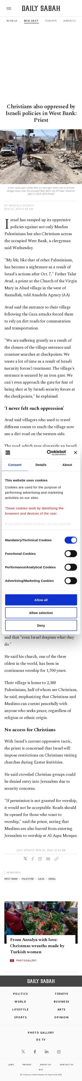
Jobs (11, 1064)
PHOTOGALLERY (26, 960)
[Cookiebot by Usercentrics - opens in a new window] (49, 452)
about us (45, 1064)
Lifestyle (20, 1009)
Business (61, 1001)
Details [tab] (41, 465)
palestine (28, 878)
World (12, 20)
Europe (51, 20)
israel (52, 878)
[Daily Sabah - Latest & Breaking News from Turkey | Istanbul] (41, 8)
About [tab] (67, 465)
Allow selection (41, 612)
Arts (62, 1009)
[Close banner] (75, 452)
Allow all (41, 600)
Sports (20, 1017)
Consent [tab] (14, 465)
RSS (41, 1069)
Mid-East (31, 20)
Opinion (61, 1017)
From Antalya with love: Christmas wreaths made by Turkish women (37, 946)
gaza (41, 878)
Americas (70, 20)
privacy (27, 1064)
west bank (11, 878)
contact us (66, 1064)
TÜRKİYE (61, 994)
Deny (41, 625)
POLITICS (20, 994)
